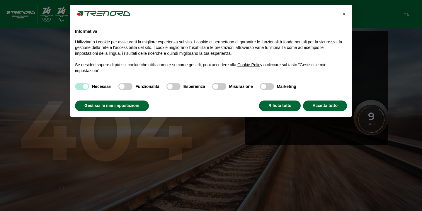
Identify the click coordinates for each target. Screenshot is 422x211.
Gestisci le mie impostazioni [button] (111, 105)
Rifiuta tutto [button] (280, 105)
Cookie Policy (249, 64)
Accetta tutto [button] (325, 105)
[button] (344, 14)
